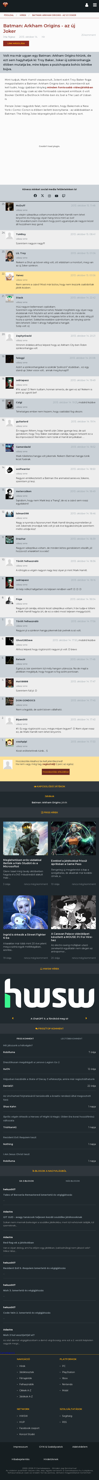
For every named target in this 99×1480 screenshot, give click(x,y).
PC (63, 1366)
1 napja (92, 1106)
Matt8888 (22, 681)
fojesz (11, 36)
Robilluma (9, 1052)
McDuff (20, 205)
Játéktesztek (26, 1372)
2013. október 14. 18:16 (83, 580)
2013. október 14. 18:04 (82, 599)
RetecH (20, 659)
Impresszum (20, 1446)
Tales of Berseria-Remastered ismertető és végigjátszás (37, 1194)
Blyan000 (21, 719)
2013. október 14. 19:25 (65, 402)
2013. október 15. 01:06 (83, 253)
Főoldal (9, 15)
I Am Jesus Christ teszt (16, 1154)
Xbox (65, 1378)
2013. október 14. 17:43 (83, 719)
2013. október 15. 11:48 (83, 205)
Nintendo (67, 1384)
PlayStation (68, 1372)
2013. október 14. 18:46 (83, 513)
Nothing (8, 1144)
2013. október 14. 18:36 (83, 561)
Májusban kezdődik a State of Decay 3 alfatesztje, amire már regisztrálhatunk (49, 1079)
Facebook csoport (29, 1428)
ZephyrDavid (23, 335)
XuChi (6, 1069)
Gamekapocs (7, 1352)
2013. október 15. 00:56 (83, 275)
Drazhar (21, 538)
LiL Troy (21, 253)
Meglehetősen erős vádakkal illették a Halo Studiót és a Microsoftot (22, 863)
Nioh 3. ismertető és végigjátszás (23, 1290)
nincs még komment (36, 884)
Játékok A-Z (26, 1396)
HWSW (23, 1416)
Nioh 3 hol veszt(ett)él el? (19, 1335)
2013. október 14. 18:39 (83, 538)
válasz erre (21, 210)
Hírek (23, 15)
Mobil (65, 1390)
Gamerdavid (23, 446)
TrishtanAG (10, 1127)
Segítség (67, 1416)
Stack (19, 297)
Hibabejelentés (21, 1459)
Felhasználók (26, 1384)
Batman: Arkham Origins (49, 802)
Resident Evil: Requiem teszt (19, 1137)
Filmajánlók (25, 1378)
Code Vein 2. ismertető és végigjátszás (26, 1312)
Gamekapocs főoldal (5, 4)
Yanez (19, 275)
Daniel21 (8, 1085)
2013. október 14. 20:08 (82, 358)
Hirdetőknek (51, 1459)
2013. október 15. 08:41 (83, 234)
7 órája (92, 1052)
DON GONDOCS (25, 700)
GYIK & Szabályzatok (51, 1446)
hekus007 (9, 1189)
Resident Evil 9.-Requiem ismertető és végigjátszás (34, 1268)
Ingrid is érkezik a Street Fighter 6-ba (24, 936)
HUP (22, 1422)
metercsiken (23, 491)
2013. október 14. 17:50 (65, 640)
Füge (19, 599)
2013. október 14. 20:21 (83, 335)
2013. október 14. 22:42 (83, 297)
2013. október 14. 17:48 (82, 659)
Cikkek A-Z (25, 1390)
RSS (64, 1422)
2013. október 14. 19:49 (83, 380)
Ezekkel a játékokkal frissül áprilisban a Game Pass (69, 862)
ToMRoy (21, 234)
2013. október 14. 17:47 (83, 681)
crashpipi (21, 741)
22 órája (92, 1085)
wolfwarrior (23, 469)
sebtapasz (22, 380)
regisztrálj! (48, 764)
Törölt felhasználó (27, 561)
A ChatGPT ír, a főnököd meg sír (49, 1018)
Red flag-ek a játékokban (18, 1242)
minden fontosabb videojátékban (70, 87)
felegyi (20, 358)
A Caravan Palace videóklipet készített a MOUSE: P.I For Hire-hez (72, 937)
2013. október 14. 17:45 (83, 700)
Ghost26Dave (24, 640)
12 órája (92, 1069)
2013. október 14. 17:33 (83, 741)
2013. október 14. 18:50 (83, 469)
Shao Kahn (9, 1106)
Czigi (19, 402)
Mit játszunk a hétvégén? (18, 1045)
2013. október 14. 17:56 (83, 621)
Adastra (8, 1211)
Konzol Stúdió (27, 1434)
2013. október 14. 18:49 (82, 491)
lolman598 (22, 513)
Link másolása (16, 43)
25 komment (88, 35)
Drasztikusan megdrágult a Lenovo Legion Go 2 (31, 1062)
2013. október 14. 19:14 (83, 421)
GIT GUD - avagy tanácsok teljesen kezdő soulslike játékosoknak (42, 1217)
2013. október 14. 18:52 (83, 446)
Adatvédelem (80, 1446)
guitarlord (22, 421)
